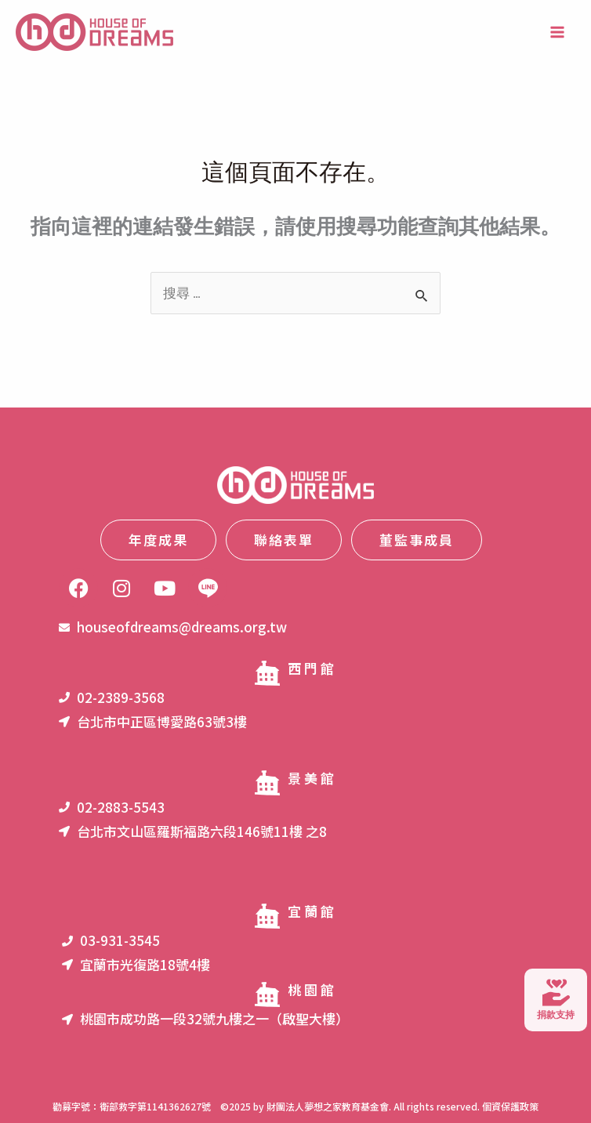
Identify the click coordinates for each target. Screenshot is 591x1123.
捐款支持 (556, 999)
